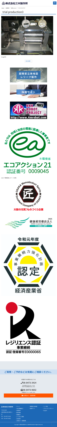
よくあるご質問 (20, 416)
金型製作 (18, 410)
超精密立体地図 (33, 406)
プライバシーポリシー (48, 408)
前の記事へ (28, 61)
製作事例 (18, 412)
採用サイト (32, 408)
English (45, 410)
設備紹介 (18, 414)
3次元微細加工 (19, 408)
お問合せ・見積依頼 (28, 395)
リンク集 (45, 406)
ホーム (18, 406)
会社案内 (18, 418)
